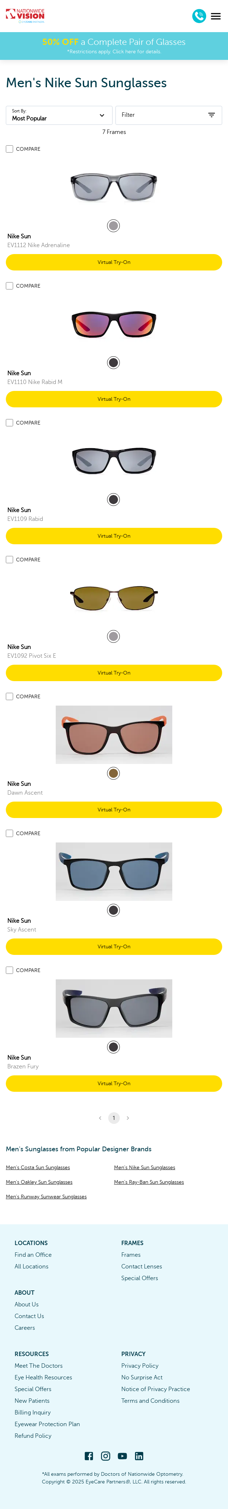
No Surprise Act (141, 1377)
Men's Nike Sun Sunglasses (144, 1167)
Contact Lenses (141, 1266)
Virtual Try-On (114, 262)
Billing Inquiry (33, 1412)
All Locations (31, 1266)
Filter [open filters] (169, 115)
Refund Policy (33, 1436)
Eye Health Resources (43, 1377)
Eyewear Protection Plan (47, 1424)
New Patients (32, 1401)
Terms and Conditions (150, 1401)
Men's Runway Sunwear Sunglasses (46, 1196)
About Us (27, 1304)
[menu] (215, 16)
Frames (131, 1255)
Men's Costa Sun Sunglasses (38, 1167)
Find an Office (33, 1255)
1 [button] (114, 1118)
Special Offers (139, 1278)
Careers (25, 1328)
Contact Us (29, 1316)
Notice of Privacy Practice (155, 1389)
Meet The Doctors (39, 1366)
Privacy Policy (139, 1366)
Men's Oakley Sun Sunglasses (39, 1182)
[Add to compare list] (9, 149)
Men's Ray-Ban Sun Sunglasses (149, 1182)
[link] (114, 187)
